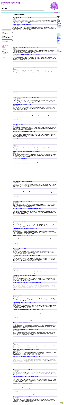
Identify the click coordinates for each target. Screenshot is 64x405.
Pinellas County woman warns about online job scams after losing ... (27, 396)
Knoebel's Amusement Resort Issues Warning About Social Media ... (27, 151)
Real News (58, 40)
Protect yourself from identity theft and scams (22, 248)
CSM (57, 24)
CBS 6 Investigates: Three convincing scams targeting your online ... (27, 255)
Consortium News (59, 26)
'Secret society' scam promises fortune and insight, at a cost (25, 61)
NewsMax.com (59, 35)
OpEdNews (58, 37)
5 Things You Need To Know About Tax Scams (22, 201)
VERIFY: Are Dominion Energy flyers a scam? (22, 215)
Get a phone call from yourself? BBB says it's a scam (24, 188)
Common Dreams (59, 25)
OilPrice (58, 36)
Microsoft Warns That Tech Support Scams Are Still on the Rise (26, 47)
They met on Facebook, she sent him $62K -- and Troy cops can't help (27, 336)
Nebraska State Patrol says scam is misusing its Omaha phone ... (26, 349)
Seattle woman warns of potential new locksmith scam (24, 144)
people (3, 46)
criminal (4, 48)
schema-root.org (5, 45)
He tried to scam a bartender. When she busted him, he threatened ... (27, 54)
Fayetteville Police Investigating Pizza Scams (22, 104)
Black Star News (59, 23)
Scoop (57, 42)
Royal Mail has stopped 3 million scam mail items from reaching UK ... (27, 289)
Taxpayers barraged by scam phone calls (21, 322)
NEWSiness (58, 33)
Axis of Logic (58, 21)
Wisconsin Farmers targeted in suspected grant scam (24, 131)
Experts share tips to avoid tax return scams (22, 111)
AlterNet (58, 19)
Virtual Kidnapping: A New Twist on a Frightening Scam (24, 235)
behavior (3, 47)
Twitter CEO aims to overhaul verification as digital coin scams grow (27, 389)
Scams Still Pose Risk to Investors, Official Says (23, 17)
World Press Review (59, 51)
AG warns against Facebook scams (20, 158)
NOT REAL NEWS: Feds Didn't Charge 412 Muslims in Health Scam (26, 97)
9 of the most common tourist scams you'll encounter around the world (27, 282)
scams (4, 56)
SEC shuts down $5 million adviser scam (21, 194)
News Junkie (58, 34)
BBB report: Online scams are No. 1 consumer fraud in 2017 (25, 329)
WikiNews (58, 50)
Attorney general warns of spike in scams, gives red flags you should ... (27, 376)
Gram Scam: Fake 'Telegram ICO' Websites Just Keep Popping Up (26, 356)
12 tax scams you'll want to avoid (20, 295)
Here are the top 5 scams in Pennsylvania (21, 342)
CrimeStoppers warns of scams (19, 138)
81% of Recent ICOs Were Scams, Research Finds (23, 181)
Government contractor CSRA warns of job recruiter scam (25, 228)
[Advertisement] (22, 38)
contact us (56, 12)
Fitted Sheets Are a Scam (18, 124)
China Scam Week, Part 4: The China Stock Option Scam (24, 302)
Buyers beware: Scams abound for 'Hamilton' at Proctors (24, 275)
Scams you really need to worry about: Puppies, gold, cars (25, 369)
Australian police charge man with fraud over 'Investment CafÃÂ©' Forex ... (28, 309)
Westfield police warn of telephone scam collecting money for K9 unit (27, 208)
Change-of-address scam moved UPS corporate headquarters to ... (26, 67)
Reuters (58, 41)
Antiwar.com (58, 20)
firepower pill (6, 52)
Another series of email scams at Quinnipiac (22, 24)
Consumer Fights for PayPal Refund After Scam (23, 383)
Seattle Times (58, 43)
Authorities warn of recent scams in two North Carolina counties (26, 262)
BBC (57, 22)
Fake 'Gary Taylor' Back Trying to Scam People (22, 221)
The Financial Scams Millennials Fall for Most (22, 268)
